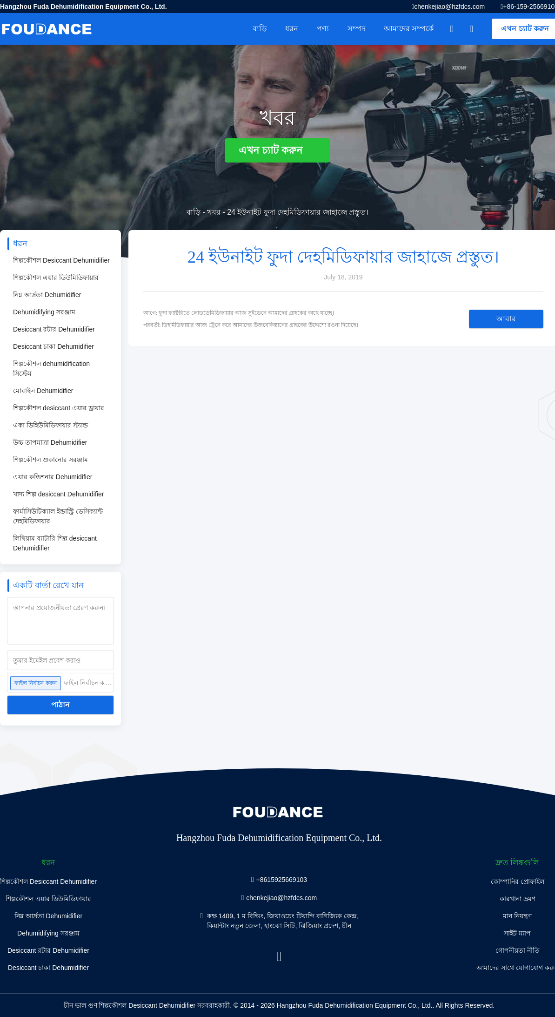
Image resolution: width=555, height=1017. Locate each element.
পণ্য (323, 29)
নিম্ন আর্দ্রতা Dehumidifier (47, 294)
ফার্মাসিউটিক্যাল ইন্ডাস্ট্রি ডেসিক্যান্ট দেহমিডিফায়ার (58, 516)
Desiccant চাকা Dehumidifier (53, 346)
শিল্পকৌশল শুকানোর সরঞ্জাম (50, 459)
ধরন (291, 29)
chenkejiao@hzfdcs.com (449, 6)
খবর (214, 212)
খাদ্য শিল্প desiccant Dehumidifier (58, 494)
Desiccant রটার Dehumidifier (54, 329)
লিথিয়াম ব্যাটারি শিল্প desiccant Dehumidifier (55, 543)
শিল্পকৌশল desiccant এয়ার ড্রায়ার (58, 408)
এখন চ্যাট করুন (277, 150)
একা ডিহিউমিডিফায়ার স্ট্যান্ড (50, 425)
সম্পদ (356, 29)
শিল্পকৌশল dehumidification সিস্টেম (51, 368)
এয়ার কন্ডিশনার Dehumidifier (52, 477)
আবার (506, 319)
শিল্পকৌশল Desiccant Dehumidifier (61, 260)
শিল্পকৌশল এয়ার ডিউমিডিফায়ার (56, 277)
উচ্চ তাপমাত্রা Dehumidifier (50, 442)
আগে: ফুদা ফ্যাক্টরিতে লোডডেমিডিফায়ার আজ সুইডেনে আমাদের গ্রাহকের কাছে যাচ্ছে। (238, 313)
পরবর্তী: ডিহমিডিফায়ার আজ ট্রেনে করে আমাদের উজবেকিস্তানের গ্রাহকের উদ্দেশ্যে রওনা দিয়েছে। (250, 325)
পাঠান (60, 705)
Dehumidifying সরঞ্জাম (44, 312)
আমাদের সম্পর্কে (409, 29)
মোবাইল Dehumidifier (43, 390)
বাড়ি (260, 29)
